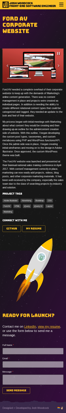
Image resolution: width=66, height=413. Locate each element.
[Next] (59, 66)
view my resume (49, 326)
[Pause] (58, 53)
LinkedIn (30, 326)
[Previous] (7, 66)
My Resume (33, 228)
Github (11, 228)
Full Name (8, 345)
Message (7, 372)
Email (5, 358)
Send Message (16, 390)
